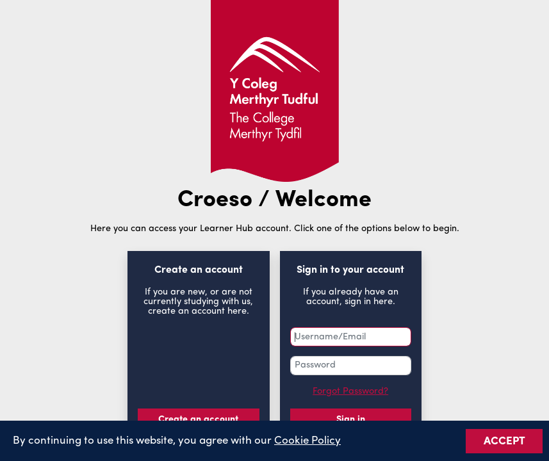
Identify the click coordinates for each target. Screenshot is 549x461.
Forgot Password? (350, 391)
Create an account (198, 420)
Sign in (350, 420)
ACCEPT (504, 442)
